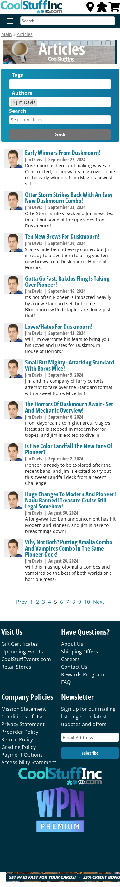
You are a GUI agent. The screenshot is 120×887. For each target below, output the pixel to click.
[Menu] (8, 21)
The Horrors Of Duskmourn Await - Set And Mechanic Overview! (69, 407)
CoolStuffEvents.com (26, 659)
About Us (72, 643)
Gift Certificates (19, 643)
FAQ (66, 682)
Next (98, 601)
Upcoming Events (22, 651)
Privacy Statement (23, 724)
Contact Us (74, 666)
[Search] (67, 20)
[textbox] (12, 85)
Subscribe (90, 753)
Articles (25, 34)
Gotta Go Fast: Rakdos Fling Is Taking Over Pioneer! (67, 281)
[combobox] (60, 84)
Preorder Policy (19, 731)
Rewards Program (82, 674)
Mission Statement (23, 708)
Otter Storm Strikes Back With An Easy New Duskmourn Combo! (68, 197)
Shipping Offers (79, 651)
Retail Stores (16, 666)
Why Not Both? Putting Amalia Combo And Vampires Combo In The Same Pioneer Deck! (68, 547)
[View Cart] (114, 8)
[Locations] (90, 8)
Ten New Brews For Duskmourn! (62, 236)
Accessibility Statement (28, 762)
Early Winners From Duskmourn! (63, 152)
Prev (21, 601)
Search (17, 110)
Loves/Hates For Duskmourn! (58, 326)
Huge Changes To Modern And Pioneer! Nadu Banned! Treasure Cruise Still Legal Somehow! (70, 500)
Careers (70, 659)
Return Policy (17, 739)
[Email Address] (90, 737)
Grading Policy (18, 747)
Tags (17, 74)
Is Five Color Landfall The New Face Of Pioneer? (68, 449)
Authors (22, 93)
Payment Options (22, 754)
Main (6, 34)
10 (87, 601)
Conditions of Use (22, 716)
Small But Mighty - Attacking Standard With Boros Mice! (69, 365)
